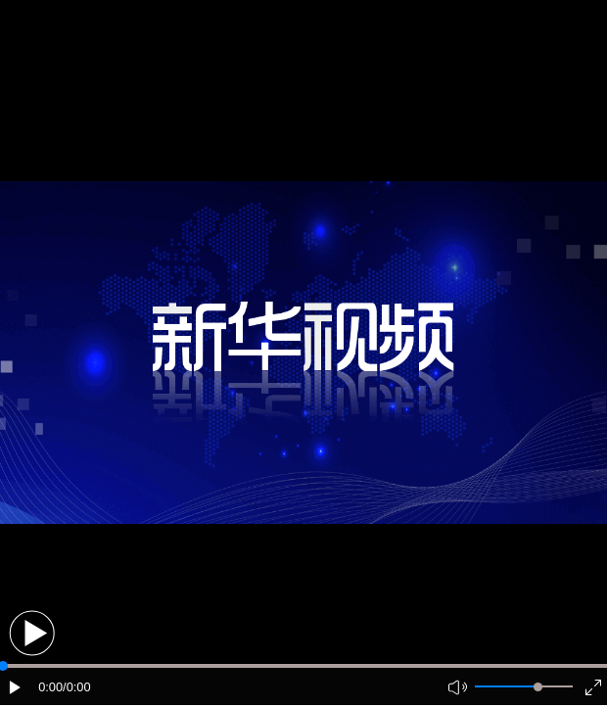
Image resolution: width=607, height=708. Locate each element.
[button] (32, 633)
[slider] (538, 687)
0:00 (50, 687)
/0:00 (76, 687)
